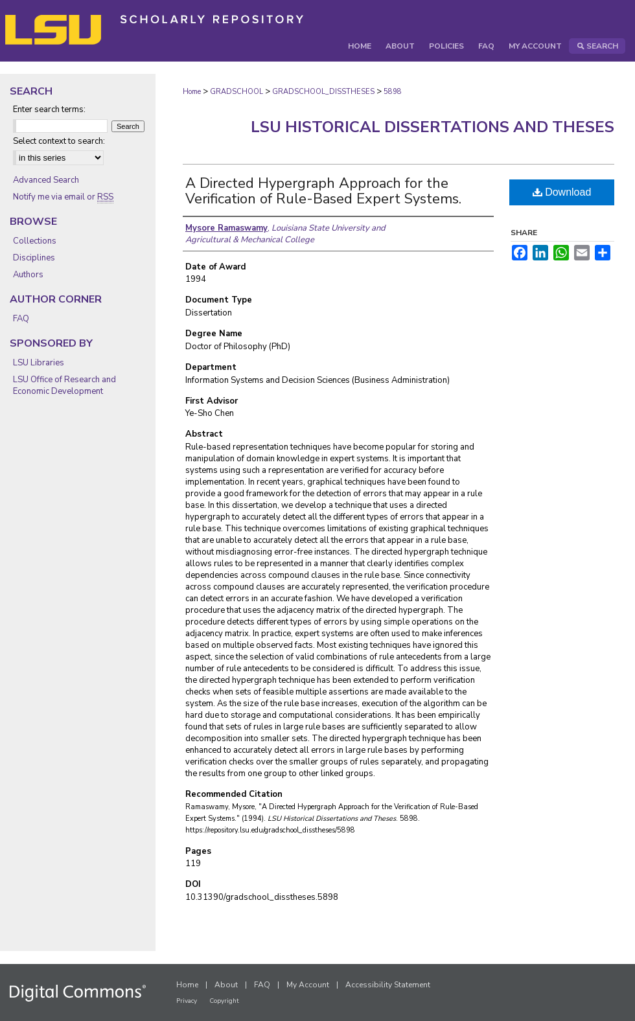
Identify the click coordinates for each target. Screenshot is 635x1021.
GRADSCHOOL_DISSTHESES (323, 92)
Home (192, 92)
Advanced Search (46, 180)
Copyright (224, 1000)
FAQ (21, 319)
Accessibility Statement (387, 985)
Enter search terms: (49, 109)
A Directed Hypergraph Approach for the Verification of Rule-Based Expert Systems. (323, 191)
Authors (28, 275)
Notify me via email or (63, 197)
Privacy (186, 1000)
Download (562, 192)
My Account (307, 985)
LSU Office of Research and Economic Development (64, 385)
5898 (393, 92)
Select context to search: (59, 141)
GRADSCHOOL (236, 92)
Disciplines (34, 258)
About (226, 985)
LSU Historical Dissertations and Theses (432, 127)
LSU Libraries (38, 363)
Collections (34, 241)
